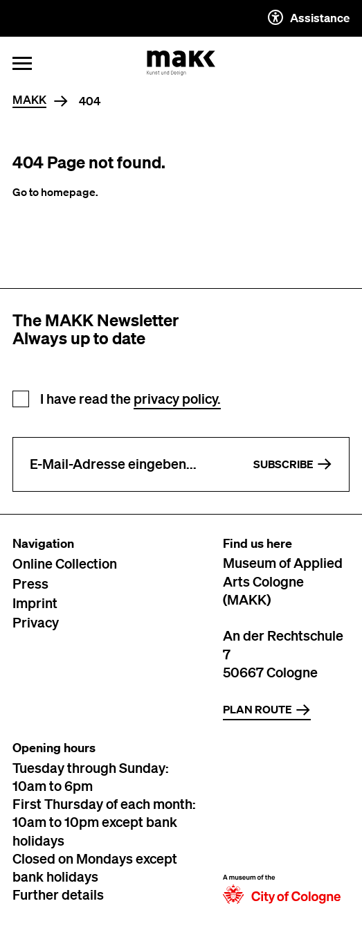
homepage (68, 192)
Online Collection (64, 563)
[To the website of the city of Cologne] (282, 822)
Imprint (34, 602)
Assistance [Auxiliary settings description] (309, 17)
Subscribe (292, 464)
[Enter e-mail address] (125, 464)
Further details (58, 894)
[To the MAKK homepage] (181, 63)
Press (30, 583)
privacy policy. (177, 399)
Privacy (35, 622)
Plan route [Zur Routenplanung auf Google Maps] (267, 710)
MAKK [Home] (29, 100)
